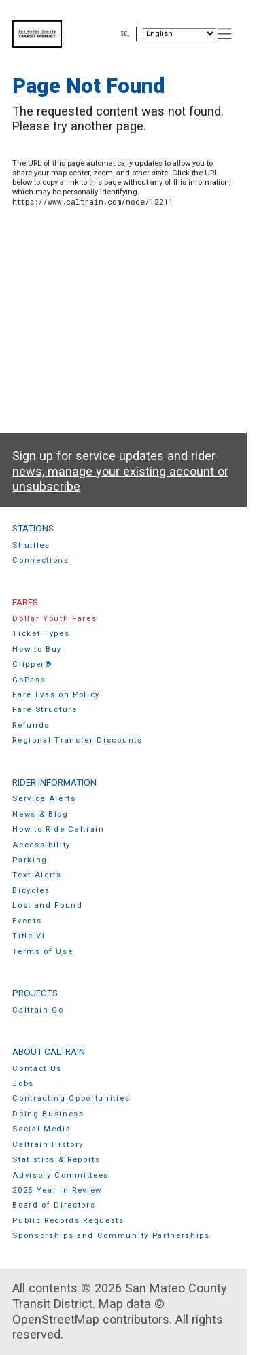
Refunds (31, 725)
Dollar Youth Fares (54, 618)
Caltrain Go (38, 1010)
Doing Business (48, 1114)
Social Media (41, 1129)
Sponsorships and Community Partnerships (111, 1235)
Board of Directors (53, 1205)
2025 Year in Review (57, 1190)
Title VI (28, 936)
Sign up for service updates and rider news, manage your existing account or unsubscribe (120, 470)
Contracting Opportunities (71, 1098)
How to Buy (37, 649)
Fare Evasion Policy (56, 694)
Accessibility (41, 845)
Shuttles (31, 545)
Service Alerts (44, 798)
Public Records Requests (68, 1220)
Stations (33, 528)
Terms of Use (42, 951)
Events (26, 921)
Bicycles (31, 890)
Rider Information (54, 782)
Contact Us (37, 1068)
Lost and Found (47, 905)
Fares (25, 602)
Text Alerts (37, 874)
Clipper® (32, 664)
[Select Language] (179, 33)
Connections (40, 560)
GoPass (29, 679)
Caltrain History (48, 1144)
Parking (30, 860)
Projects (35, 992)
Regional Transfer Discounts (77, 740)
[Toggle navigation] (225, 34)
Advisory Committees (60, 1175)
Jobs (23, 1083)
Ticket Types (40, 633)
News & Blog (40, 814)
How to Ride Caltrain (58, 829)
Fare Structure (45, 709)
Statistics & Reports (56, 1159)
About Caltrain (48, 1051)
